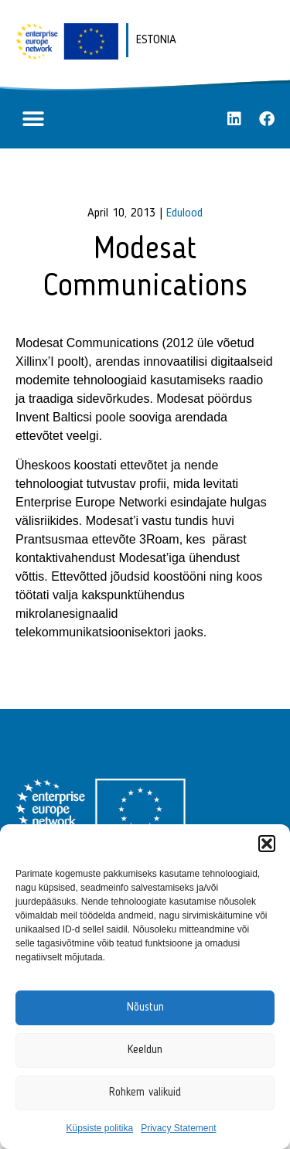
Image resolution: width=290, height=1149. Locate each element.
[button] (267, 843)
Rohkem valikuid (145, 1093)
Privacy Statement (178, 1128)
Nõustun (145, 1008)
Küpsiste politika (99, 1128)
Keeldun (145, 1050)
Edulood (184, 213)
